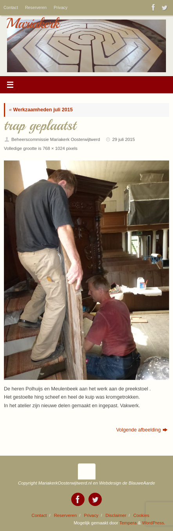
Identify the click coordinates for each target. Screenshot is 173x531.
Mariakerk (32, 23)
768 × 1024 (54, 148)
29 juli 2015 (123, 139)
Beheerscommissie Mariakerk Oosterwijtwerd (55, 139)
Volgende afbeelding (142, 430)
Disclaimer (116, 515)
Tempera (128, 522)
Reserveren (36, 7)
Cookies (141, 515)
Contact (11, 7)
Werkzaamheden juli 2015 (41, 109)
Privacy (60, 7)
